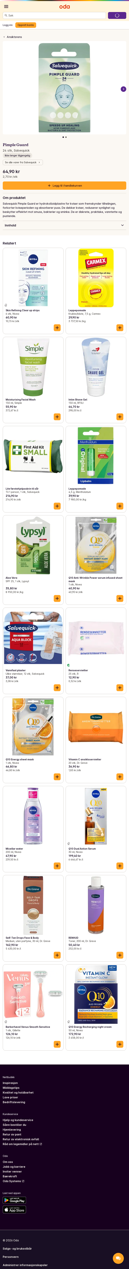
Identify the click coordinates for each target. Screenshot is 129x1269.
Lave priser (10, 1097)
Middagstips (11, 1087)
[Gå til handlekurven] (117, 15)
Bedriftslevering (14, 1102)
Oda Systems (13, 1181)
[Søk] (6, 15)
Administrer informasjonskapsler (25, 1265)
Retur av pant (12, 1134)
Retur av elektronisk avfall (21, 1139)
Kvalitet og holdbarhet (18, 1092)
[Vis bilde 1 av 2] (63, 137)
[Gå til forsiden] (64, 6)
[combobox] (56, 15)
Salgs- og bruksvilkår (17, 1248)
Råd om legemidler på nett (22, 1144)
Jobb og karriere (14, 1166)
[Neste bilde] (123, 89)
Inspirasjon (10, 1083)
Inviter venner (12, 1171)
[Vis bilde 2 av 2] (66, 137)
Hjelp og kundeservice (18, 1120)
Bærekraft (10, 1176)
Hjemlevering (12, 1129)
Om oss (8, 1162)
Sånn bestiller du (14, 1125)
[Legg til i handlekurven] (57, 327)
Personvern (11, 1257)
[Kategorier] (6, 6)
